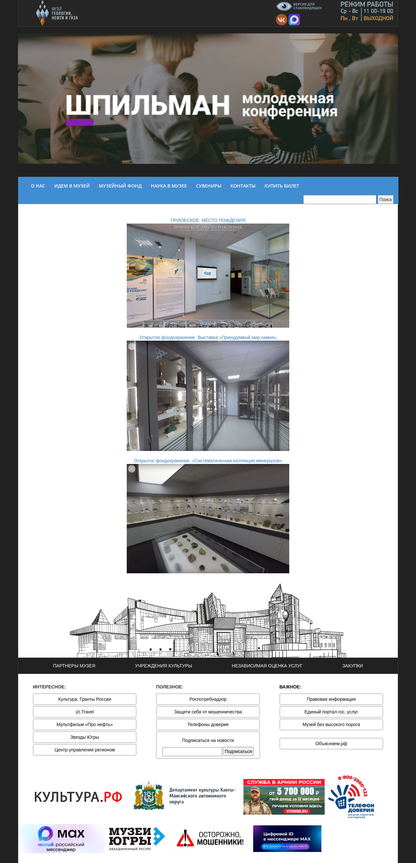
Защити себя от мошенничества (208, 711)
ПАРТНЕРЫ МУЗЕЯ (74, 665)
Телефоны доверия (208, 724)
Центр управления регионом (85, 749)
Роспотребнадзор (208, 699)
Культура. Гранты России (84, 699)
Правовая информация (331, 699)
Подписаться (238, 751)
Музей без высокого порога (331, 724)
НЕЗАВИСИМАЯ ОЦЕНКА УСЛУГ (267, 665)
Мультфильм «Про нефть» (85, 724)
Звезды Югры (84, 737)
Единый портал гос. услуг (331, 711)
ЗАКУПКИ (352, 665)
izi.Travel (85, 711)
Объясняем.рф (331, 743)
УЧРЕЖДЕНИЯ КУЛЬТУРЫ (163, 665)
